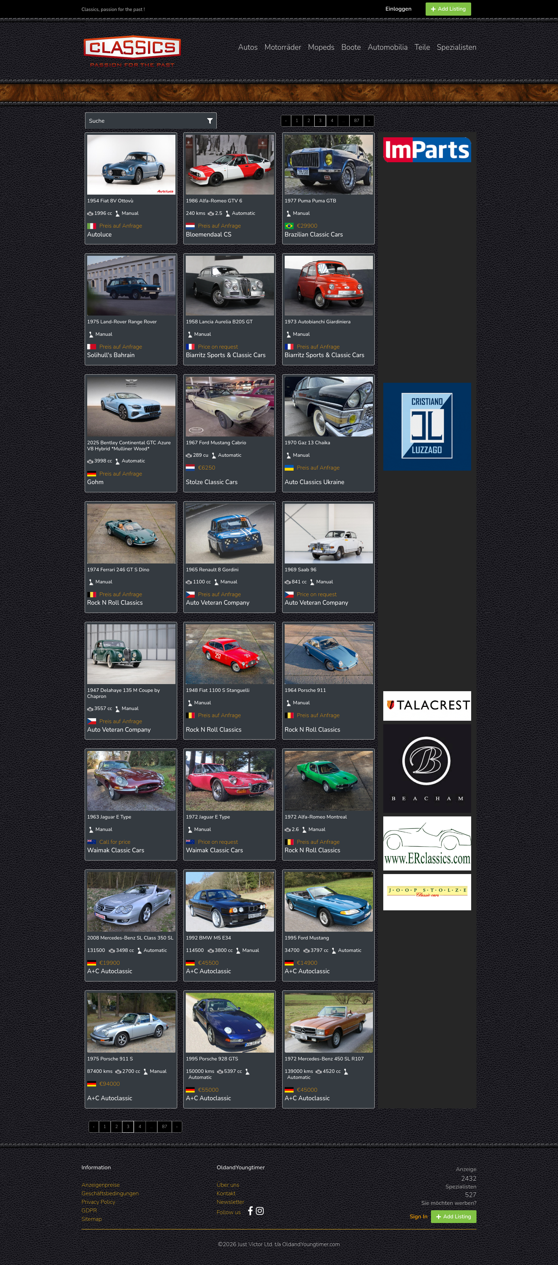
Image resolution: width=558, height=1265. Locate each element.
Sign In (418, 1217)
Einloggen (398, 9)
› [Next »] (369, 120)
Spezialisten (457, 47)
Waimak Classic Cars (115, 850)
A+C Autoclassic (109, 971)
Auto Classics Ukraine (314, 482)
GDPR (89, 1210)
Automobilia (388, 47)
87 (356, 120)
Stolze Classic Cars (211, 482)
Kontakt (226, 1193)
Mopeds (321, 47)
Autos (248, 47)
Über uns (228, 1185)
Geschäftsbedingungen (110, 1193)
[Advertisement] (427, 272)
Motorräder (282, 47)
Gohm (95, 482)
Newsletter (230, 1202)
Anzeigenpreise (100, 1185)
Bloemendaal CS (208, 235)
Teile (422, 47)
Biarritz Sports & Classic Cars (225, 355)
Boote (351, 47)
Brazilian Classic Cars (314, 235)
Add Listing (448, 8)
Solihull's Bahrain (111, 355)
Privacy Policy (98, 1202)
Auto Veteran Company (217, 603)
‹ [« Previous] (285, 120)
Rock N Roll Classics (115, 603)
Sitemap (91, 1219)
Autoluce (99, 235)
